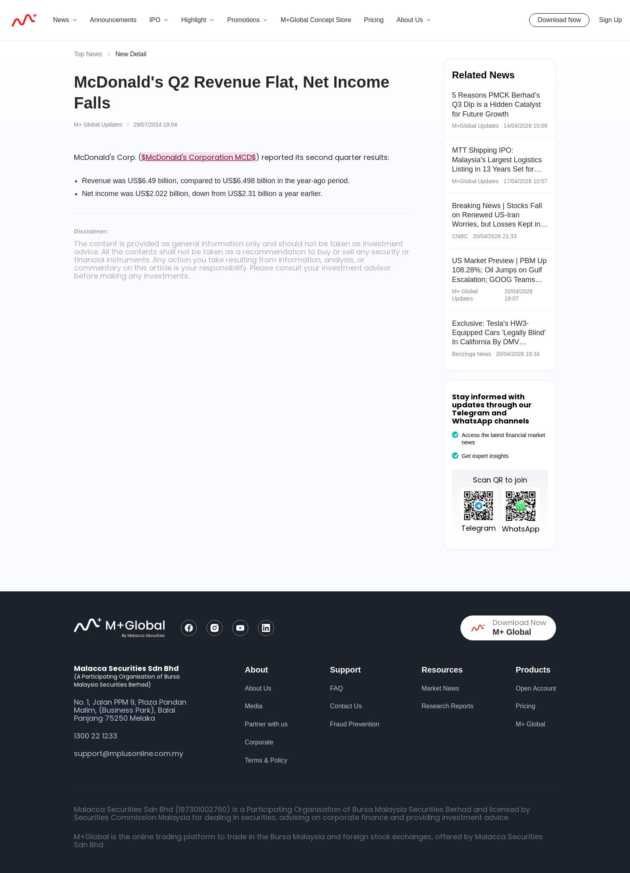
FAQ (336, 688)
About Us (258, 688)
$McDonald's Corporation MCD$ (198, 157)
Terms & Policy (266, 760)
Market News (440, 688)
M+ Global (530, 724)
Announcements (113, 19)
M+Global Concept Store (315, 19)
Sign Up (610, 19)
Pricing (374, 19)
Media (253, 706)
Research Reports (447, 706)
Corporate (259, 742)
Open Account (535, 688)
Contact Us (346, 706)
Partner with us (266, 724)
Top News (88, 54)
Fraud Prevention (354, 724)
